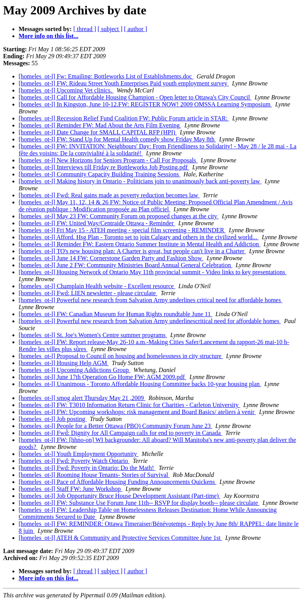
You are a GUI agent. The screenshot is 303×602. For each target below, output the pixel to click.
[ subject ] (110, 29)
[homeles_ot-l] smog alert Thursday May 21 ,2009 (82, 398)
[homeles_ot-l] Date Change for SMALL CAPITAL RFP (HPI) (98, 132)
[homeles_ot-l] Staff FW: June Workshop (70, 488)
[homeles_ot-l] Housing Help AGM (64, 363)
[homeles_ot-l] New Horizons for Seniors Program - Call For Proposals (108, 160)
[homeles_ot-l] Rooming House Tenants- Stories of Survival (94, 475)
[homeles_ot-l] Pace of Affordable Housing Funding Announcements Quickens (117, 481)
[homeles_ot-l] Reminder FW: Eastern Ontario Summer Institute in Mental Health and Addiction (139, 244)
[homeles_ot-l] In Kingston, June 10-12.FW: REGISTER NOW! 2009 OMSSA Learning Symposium (145, 104)
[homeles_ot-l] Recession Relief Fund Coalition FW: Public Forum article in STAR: (124, 118)
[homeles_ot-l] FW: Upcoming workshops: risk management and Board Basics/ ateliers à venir (137, 412)
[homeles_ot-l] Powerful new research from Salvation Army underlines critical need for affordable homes (150, 300)
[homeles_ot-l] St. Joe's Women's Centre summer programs (93, 335)
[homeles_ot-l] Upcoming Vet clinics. (66, 90)
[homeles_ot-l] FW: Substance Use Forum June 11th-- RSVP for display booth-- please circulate (139, 502)
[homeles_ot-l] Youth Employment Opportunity (79, 454)
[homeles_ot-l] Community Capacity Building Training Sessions (99, 174)
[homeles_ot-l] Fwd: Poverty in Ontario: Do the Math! (87, 468)
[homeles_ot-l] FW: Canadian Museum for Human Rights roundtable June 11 (115, 314)
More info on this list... (48, 36)
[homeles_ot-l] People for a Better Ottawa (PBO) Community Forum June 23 (115, 426)
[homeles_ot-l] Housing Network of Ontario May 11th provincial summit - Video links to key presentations (153, 272)
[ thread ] (84, 29)
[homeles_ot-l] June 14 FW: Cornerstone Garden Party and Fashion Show (111, 258)
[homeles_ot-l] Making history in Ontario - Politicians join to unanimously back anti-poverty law (140, 181)
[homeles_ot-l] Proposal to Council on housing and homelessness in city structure (121, 356)
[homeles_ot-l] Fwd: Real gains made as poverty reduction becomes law (109, 195)
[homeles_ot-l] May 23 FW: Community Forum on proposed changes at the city (119, 216)
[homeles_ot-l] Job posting (53, 419)
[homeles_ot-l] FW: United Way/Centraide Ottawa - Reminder (97, 223)
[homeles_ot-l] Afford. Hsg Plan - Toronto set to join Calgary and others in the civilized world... (139, 237)
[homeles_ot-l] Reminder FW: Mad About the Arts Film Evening (100, 125)
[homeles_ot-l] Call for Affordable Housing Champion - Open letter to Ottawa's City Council (135, 97)
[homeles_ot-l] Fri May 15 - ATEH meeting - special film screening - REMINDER (122, 230)
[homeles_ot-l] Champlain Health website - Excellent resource (97, 286)
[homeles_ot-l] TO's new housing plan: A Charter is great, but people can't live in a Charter (132, 251)
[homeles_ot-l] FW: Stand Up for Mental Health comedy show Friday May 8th (117, 139)
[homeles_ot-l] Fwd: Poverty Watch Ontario (74, 461)
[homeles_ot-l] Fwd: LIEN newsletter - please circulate (88, 293)
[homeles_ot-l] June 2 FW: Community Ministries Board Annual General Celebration (125, 265)
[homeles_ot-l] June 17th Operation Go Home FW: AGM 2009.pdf (102, 377)
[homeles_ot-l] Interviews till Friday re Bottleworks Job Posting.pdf (104, 167)
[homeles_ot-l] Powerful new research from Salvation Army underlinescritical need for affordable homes (150, 321)
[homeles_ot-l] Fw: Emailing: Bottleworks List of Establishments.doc (106, 76)
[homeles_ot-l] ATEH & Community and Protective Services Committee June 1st (120, 537)
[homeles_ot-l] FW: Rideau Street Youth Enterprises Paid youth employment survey (124, 83)
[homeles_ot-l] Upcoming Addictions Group (74, 370)
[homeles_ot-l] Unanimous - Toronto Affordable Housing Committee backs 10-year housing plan (140, 384)
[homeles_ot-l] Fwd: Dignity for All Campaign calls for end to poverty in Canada (120, 433)
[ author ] (135, 29)
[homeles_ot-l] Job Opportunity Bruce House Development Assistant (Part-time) (119, 495)
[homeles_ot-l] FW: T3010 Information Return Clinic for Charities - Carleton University (129, 405)
